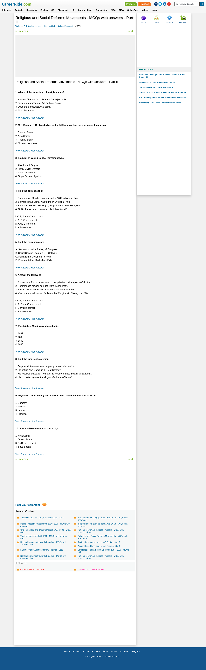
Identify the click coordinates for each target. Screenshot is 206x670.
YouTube (124, 651)
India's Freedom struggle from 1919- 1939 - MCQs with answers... (45, 525)
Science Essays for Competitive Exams (157, 82)
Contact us (88, 651)
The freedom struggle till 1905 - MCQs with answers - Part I (44, 537)
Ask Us (113, 651)
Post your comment (27, 504)
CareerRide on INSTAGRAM (91, 569)
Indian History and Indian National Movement (55, 26)
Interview (6, 10)
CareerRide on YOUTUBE (32, 569)
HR (73, 10)
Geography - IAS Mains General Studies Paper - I (161, 103)
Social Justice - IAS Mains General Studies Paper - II (162, 92)
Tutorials (169, 22)
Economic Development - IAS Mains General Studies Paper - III (163, 75)
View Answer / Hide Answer (29, 118)
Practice (144, 4)
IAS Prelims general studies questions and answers (162, 98)
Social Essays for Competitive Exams (156, 87)
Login (154, 10)
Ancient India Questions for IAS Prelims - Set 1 (99, 546)
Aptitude (19, 10)
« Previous (21, 31)
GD (52, 10)
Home (67, 651)
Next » (131, 31)
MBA (121, 10)
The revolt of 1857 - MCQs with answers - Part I (42, 517)
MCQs (143, 22)
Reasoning (32, 10)
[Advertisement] (75, 55)
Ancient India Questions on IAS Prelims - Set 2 (99, 542)
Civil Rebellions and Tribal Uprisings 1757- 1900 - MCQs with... (45, 531)
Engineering (101, 10)
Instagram (134, 651)
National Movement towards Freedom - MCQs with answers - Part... (101, 531)
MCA (113, 10)
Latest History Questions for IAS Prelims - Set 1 (41, 550)
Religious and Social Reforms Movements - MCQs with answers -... (103, 537)
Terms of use (102, 651)
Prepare (130, 4)
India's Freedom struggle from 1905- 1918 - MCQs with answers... (103, 518)
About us (77, 651)
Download (182, 22)
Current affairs (85, 10)
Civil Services (29, 26)
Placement (63, 10)
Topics (17, 26)
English (44, 10)
